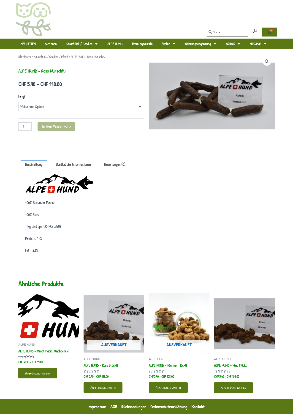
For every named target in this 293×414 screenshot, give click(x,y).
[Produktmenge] (25, 126)
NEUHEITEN (28, 43)
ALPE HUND (114, 43)
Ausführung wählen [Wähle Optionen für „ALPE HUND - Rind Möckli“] (233, 387)
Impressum (96, 406)
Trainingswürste (142, 43)
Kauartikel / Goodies (82, 44)
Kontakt (198, 406)
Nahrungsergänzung (201, 44)
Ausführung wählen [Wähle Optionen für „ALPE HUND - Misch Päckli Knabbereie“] (37, 373)
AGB (113, 406)
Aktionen (51, 43)
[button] (267, 61)
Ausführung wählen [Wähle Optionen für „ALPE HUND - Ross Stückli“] (103, 387)
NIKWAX (258, 44)
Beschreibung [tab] (33, 164)
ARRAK (233, 44)
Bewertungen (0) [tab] (114, 164)
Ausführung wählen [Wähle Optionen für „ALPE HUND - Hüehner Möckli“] (168, 387)
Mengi (21, 96)
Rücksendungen (133, 406)
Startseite (24, 56)
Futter (169, 44)
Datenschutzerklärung (168, 406)
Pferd (64, 56)
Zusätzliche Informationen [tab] (73, 164)
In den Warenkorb (56, 126)
